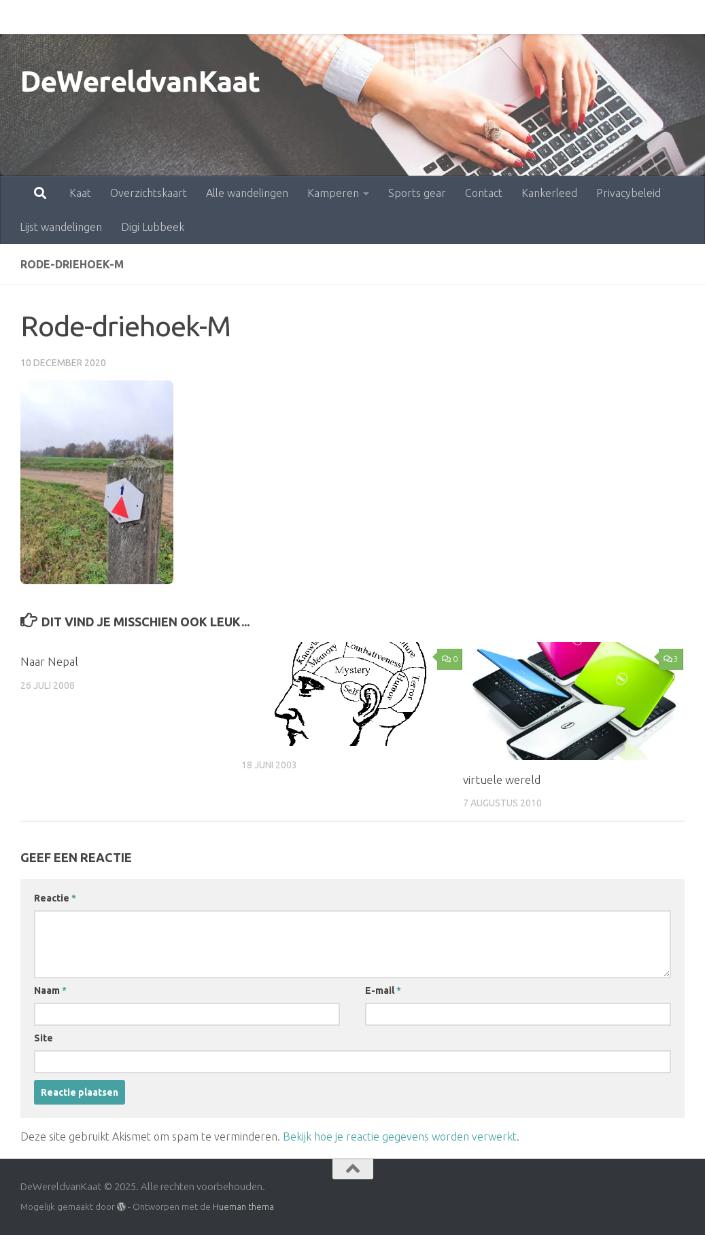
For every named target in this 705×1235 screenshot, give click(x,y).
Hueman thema (243, 1206)
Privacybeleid (568, 17)
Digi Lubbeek (152, 227)
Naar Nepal (49, 661)
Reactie (55, 898)
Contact (424, 17)
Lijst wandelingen (61, 227)
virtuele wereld (501, 779)
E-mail (383, 990)
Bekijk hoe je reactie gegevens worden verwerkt (400, 1136)
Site (43, 1038)
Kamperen (273, 17)
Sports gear (357, 17)
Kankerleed (489, 17)
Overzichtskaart (88, 17)
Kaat (20, 17)
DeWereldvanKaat (140, 81)
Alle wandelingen (187, 17)
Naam (50, 990)
